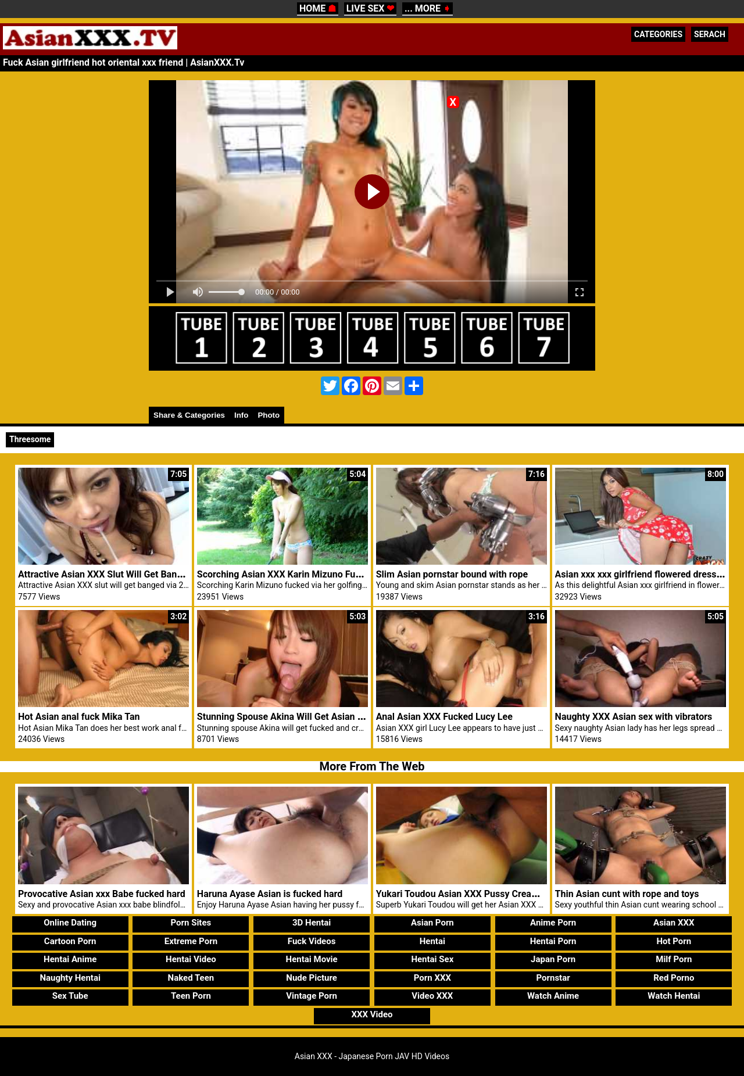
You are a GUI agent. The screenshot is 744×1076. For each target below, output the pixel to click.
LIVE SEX (370, 8)
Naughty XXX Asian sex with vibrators (634, 716)
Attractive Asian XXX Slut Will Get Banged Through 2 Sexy (139, 574)
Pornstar (553, 978)
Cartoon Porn (70, 941)
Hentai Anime (70, 959)
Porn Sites (191, 922)
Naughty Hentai (70, 978)
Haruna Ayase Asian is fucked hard (269, 893)
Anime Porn (553, 922)
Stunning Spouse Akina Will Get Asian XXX (286, 716)
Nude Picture (311, 978)
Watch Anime (553, 996)
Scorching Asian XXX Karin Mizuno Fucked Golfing (302, 574)
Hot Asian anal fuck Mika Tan (79, 716)
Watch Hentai (674, 996)
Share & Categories (189, 415)
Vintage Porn (311, 996)
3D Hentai (311, 922)
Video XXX (432, 996)
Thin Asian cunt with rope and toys (627, 893)
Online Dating (70, 922)
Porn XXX (432, 978)
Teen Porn (191, 996)
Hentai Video (191, 959)
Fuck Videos (312, 941)
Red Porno (673, 978)
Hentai (432, 941)
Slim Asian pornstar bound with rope (452, 574)
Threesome (30, 439)
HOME (317, 8)
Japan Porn (553, 959)
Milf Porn (674, 959)
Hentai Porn (553, 941)
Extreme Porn (190, 941)
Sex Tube (70, 996)
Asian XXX (673, 922)
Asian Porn (432, 922)
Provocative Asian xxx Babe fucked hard (101, 893)
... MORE (427, 8)
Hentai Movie (312, 959)
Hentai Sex (432, 959)
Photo (268, 415)
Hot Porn (673, 941)
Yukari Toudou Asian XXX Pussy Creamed (463, 893)
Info (241, 415)
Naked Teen (191, 978)
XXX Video (371, 1014)
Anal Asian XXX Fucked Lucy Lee (444, 716)
